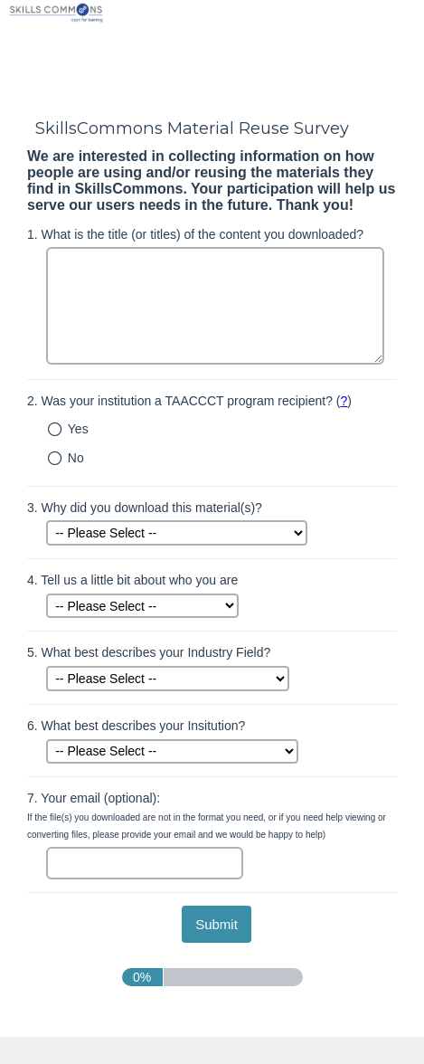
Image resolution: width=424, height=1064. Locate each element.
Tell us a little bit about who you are (132, 580)
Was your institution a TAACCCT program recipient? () (189, 401)
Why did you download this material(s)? (144, 507)
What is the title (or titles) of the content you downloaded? (195, 234)
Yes (78, 429)
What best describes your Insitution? (136, 725)
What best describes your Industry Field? (148, 652)
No (76, 458)
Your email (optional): (206, 815)
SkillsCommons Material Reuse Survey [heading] (192, 128)
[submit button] (216, 924)
